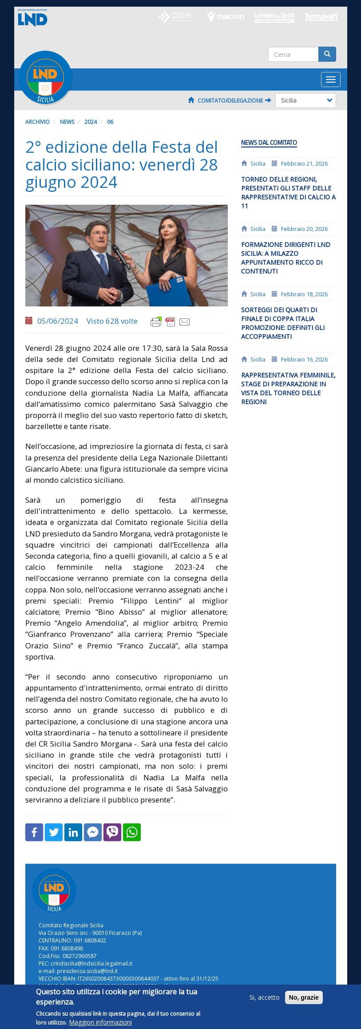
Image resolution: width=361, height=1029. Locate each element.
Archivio (37, 122)
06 (110, 122)
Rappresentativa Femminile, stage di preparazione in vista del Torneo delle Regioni (288, 388)
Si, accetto (265, 1001)
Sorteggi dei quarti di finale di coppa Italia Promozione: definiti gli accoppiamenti (283, 323)
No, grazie (304, 1001)
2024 (90, 122)
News (67, 122)
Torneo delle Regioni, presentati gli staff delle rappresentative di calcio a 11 (288, 192)
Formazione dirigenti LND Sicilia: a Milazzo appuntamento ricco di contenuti (285, 257)
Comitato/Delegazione (229, 100)
